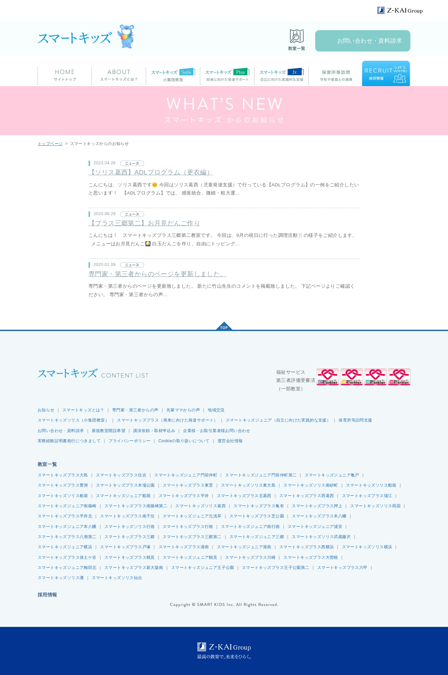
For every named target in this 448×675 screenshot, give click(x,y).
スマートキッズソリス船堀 (371, 485)
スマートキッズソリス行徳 (129, 526)
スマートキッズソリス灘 (61, 577)
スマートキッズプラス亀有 (258, 506)
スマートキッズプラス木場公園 (125, 485)
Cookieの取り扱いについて (184, 440)
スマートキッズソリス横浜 (367, 547)
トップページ (50, 143)
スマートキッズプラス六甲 (342, 567)
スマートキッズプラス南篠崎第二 (135, 506)
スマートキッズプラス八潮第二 (67, 536)
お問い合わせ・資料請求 (369, 41)
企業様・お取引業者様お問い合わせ (216, 430)
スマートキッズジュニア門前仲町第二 (261, 475)
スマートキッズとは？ (83, 410)
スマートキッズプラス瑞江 (367, 495)
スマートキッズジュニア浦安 (315, 526)
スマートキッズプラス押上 (317, 506)
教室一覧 (47, 464)
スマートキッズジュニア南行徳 (250, 526)
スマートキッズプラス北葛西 (244, 495)
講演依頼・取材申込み (154, 430)
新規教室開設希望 (108, 430)
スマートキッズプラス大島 (63, 475)
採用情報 (47, 594)
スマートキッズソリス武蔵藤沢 (321, 536)
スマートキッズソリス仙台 (117, 577)
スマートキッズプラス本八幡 (319, 516)
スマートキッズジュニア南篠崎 (67, 506)
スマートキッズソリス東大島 (248, 485)
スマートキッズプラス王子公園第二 (275, 567)
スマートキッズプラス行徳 (188, 526)
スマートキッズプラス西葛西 (306, 495)
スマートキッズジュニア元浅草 (192, 516)
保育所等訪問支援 (355, 420)
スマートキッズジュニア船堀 (123, 495)
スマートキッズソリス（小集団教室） (73, 420)
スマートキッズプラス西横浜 (306, 547)
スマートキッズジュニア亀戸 (332, 475)
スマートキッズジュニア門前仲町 (185, 475)
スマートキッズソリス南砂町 (310, 485)
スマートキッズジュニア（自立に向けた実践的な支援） (278, 420)
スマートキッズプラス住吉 (121, 475)
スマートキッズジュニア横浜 (65, 547)
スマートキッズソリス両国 (375, 506)
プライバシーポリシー (129, 440)
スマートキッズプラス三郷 (129, 536)
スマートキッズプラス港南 (184, 547)
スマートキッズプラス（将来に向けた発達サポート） (167, 420)
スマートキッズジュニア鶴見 (190, 557)
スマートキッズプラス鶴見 (129, 557)
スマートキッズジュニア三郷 (256, 536)
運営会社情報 (230, 440)
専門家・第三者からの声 (135, 410)
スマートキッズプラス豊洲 (63, 485)
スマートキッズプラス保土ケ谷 (67, 557)
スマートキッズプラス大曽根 (310, 557)
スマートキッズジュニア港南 (244, 547)
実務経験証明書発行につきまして (69, 440)
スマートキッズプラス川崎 (250, 557)
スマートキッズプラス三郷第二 (192, 536)
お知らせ (46, 410)
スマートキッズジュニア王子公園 (202, 567)
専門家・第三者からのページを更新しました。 (157, 274)
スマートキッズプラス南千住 (127, 516)
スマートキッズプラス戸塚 (125, 547)
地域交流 (216, 410)
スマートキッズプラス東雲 (188, 485)
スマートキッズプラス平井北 (65, 516)
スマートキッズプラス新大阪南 (133, 567)
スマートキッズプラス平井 (184, 495)
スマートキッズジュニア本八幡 (67, 526)
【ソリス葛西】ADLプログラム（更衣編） (150, 172)
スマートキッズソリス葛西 (200, 506)
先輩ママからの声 (183, 410)
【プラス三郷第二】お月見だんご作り (144, 223)
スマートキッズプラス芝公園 (256, 516)
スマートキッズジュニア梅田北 (67, 567)
